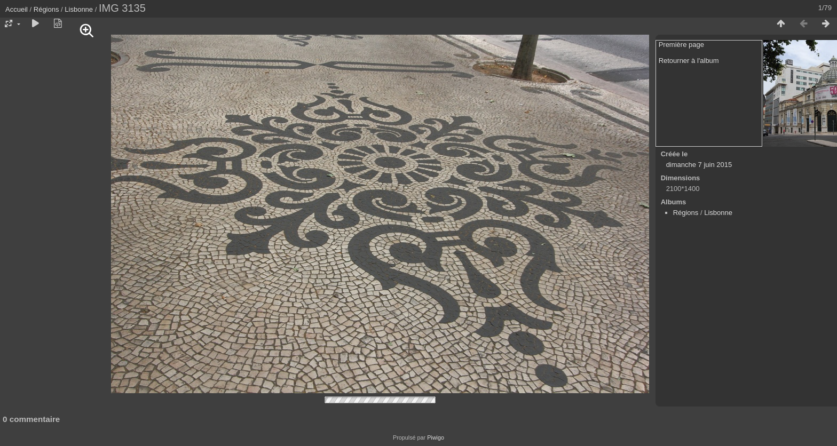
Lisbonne (79, 9)
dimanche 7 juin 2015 (699, 165)
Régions (46, 9)
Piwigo (435, 437)
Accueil (16, 9)
